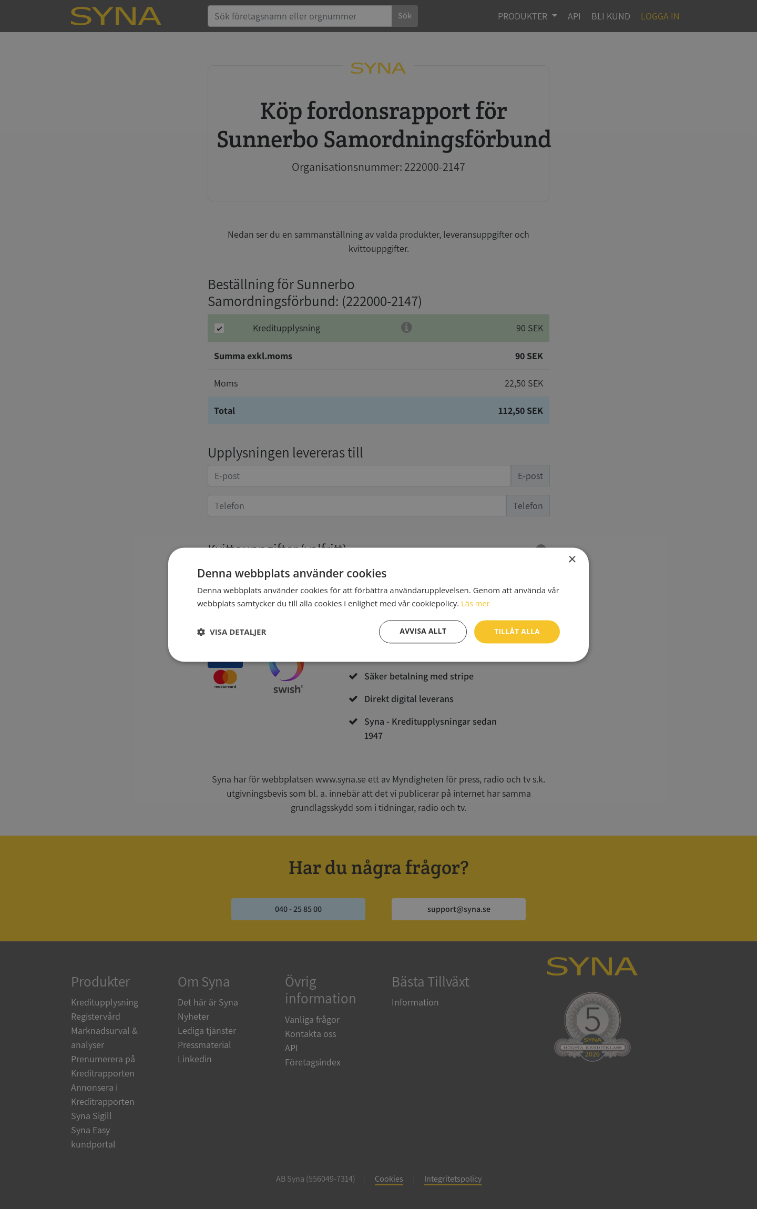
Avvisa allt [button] (421, 631)
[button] (231, 631)
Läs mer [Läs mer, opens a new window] (475, 602)
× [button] (572, 559)
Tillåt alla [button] (516, 631)
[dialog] (378, 604)
